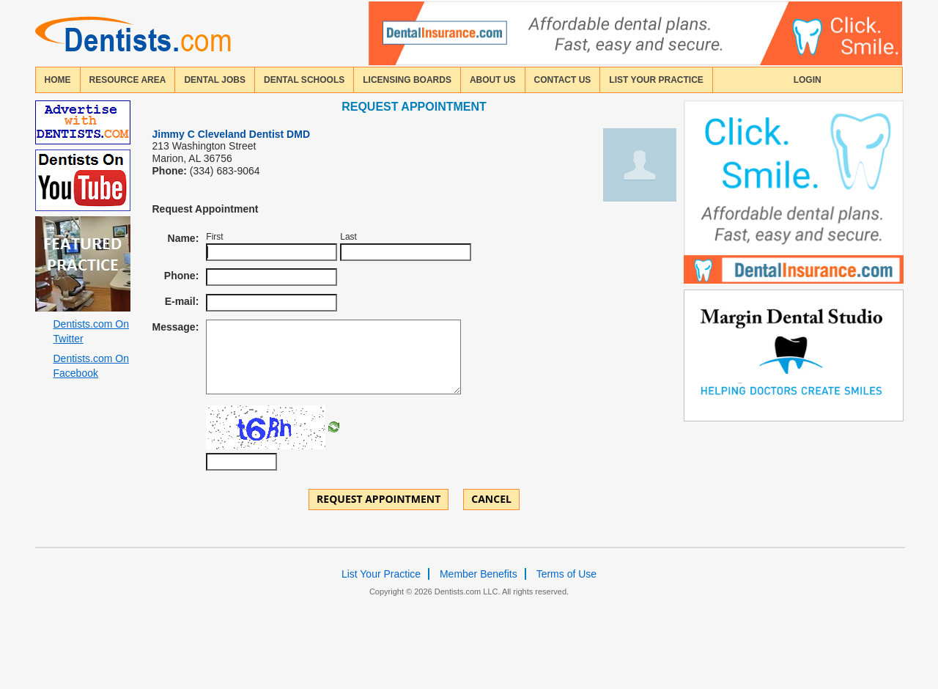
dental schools (304, 80)
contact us (562, 80)
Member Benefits (478, 574)
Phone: (181, 275)
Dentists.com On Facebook (91, 366)
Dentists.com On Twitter (91, 331)
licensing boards (407, 80)
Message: (175, 327)
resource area (127, 80)
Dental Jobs (214, 80)
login (807, 80)
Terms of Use (566, 574)
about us (493, 80)
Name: (183, 238)
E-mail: (182, 301)
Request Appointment (378, 499)
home (58, 80)
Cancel (491, 499)
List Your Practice (656, 80)
